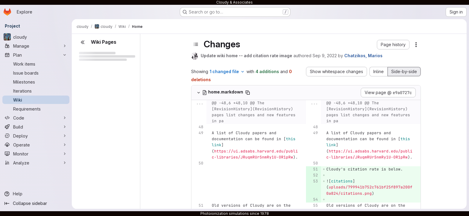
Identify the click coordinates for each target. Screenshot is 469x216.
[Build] (35, 127)
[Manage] (35, 46)
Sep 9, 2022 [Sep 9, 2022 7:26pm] (325, 55)
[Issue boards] (35, 73)
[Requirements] (35, 109)
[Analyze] (35, 162)
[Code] (35, 118)
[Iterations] (35, 91)
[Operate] (35, 145)
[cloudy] (35, 37)
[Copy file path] (247, 92)
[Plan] (35, 55)
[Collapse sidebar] (35, 203)
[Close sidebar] (82, 42)
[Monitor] (35, 153)
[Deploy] (35, 136)
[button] (393, 44)
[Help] (35, 194)
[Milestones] (35, 82)
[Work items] (35, 64)
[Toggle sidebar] (196, 44)
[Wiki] (35, 100)
